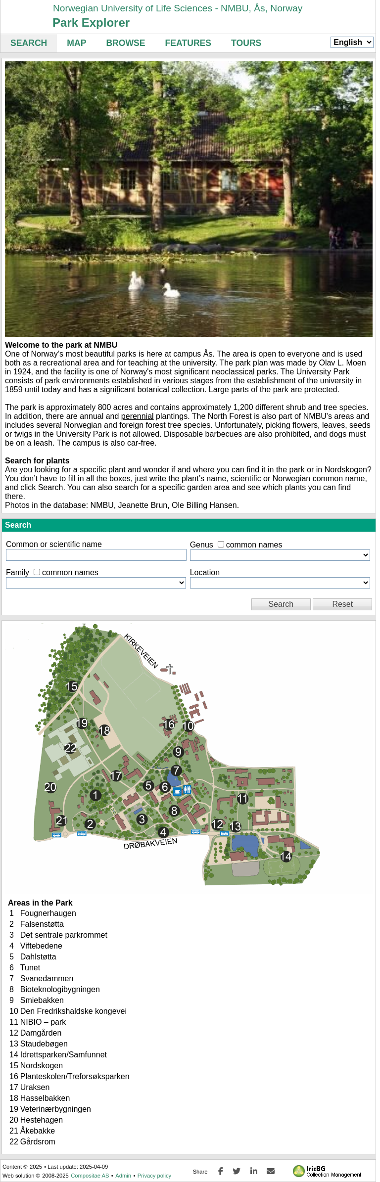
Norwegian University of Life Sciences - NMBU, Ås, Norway (177, 8)
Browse (125, 43)
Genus (201, 545)
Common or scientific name (54, 544)
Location (205, 572)
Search (28, 43)
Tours (246, 43)
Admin (123, 1176)
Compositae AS (90, 1176)
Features (188, 43)
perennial (137, 416)
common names (254, 545)
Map (76, 43)
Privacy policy (154, 1176)
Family (17, 572)
